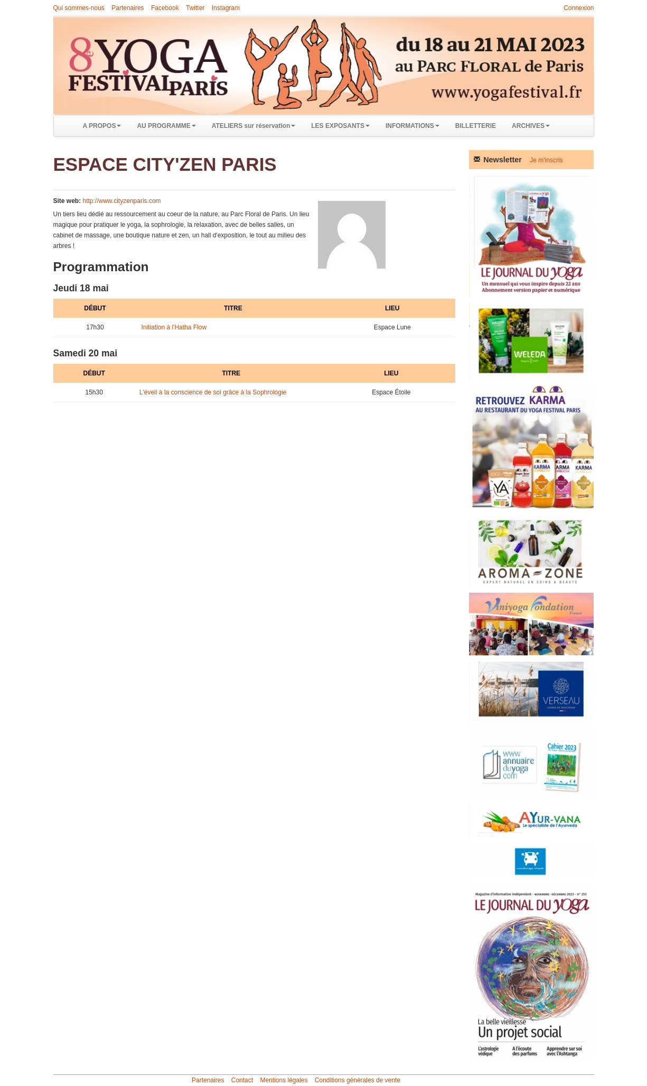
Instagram (226, 8)
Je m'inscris (546, 160)
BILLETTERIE (475, 126)
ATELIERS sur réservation (254, 126)
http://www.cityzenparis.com (122, 201)
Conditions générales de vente (357, 1080)
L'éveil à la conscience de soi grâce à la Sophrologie (212, 392)
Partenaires (127, 8)
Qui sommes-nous (79, 8)
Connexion (579, 8)
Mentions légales (283, 1080)
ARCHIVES (531, 126)
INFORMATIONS (412, 126)
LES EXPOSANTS (340, 126)
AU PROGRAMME (166, 126)
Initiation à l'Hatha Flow (174, 327)
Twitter (195, 8)
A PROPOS (102, 126)
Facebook (165, 8)
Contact (242, 1080)
